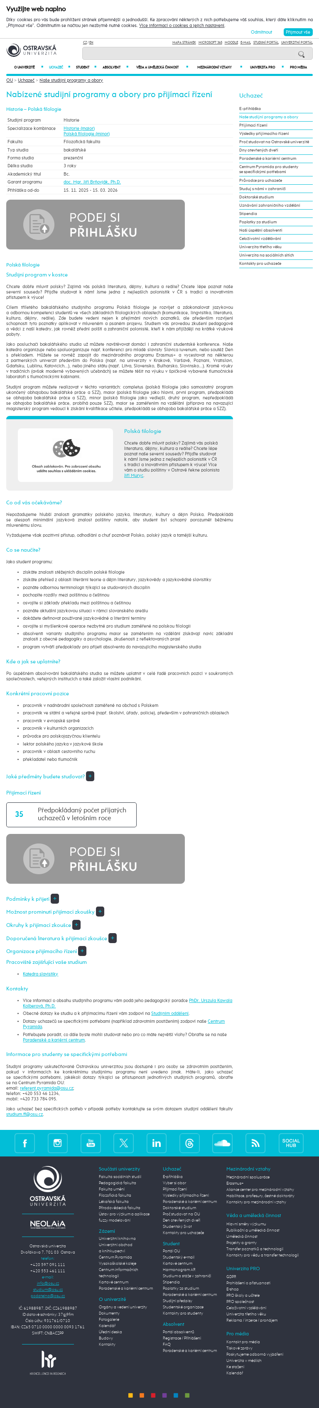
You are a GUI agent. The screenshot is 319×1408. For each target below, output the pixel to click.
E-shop (232, 1289)
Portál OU (171, 1251)
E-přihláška (250, 109)
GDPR (231, 1277)
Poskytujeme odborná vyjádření (254, 1354)
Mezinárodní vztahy (219, 67)
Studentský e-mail (178, 1257)
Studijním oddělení (170, 1013)
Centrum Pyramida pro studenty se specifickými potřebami (268, 169)
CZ (85, 42)
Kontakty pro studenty (183, 1313)
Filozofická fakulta (115, 1195)
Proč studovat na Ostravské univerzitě (274, 142)
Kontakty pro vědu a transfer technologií (262, 1255)
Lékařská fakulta (114, 1202)
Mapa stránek (184, 42)
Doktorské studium (256, 197)
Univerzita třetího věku (260, 247)
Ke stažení (235, 1367)
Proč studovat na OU (181, 1214)
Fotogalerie (109, 1320)
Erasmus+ (235, 1183)
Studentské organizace (183, 1307)
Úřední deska (110, 1332)
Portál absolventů (178, 1332)
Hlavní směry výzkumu (246, 1224)
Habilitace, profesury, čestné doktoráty (260, 1196)
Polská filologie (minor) (87, 134)
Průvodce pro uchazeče (260, 180)
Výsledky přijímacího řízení (264, 134)
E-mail (245, 42)
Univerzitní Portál (297, 42)
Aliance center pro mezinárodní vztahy (260, 1190)
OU (9, 80)
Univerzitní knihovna (117, 1239)
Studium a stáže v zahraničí (187, 1276)
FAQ (167, 1344)
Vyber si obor (174, 1183)
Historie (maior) (79, 128)
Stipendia (248, 214)
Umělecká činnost (242, 1236)
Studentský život (177, 1227)
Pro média (298, 67)
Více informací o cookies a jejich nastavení (181, 25)
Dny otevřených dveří (258, 150)
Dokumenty (109, 1313)
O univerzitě (28, 67)
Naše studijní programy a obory (71, 80)
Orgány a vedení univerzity (123, 1307)
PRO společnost (240, 1302)
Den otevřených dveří (181, 1220)
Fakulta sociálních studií (120, 1177)
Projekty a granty (241, 1243)
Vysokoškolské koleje (117, 1263)
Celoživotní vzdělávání (260, 239)
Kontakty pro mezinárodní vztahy (256, 1202)
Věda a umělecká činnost (162, 67)
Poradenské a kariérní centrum (54, 1040)
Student (86, 67)
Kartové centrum (113, 1282)
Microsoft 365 (210, 42)
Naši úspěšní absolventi (260, 230)
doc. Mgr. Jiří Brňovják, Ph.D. (92, 182)
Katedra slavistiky (40, 974)
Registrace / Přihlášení (182, 1338)
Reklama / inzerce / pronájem (251, 1320)
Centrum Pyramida (115, 1257)
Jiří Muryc (133, 475)
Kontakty (107, 1344)
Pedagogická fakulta (117, 1183)
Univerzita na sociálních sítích (266, 255)
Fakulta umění (112, 1189)
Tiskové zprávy (239, 1348)
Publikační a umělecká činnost (253, 1230)
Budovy (106, 1338)
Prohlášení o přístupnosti (248, 1283)
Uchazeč (59, 67)
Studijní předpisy (177, 1301)
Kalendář (107, 1326)
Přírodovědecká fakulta (119, 1208)
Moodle (231, 42)
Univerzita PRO (267, 67)
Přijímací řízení (253, 125)
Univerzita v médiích (244, 1361)
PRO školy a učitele (243, 1295)
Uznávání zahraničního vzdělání (269, 205)
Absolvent (115, 67)
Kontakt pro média (243, 1342)
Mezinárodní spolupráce (248, 1177)
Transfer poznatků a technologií (254, 1249)
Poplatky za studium (258, 222)
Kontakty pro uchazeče (260, 264)
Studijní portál (266, 42)
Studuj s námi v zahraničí (262, 189)
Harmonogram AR (179, 1270)
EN (91, 42)
